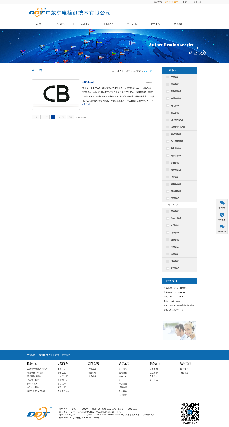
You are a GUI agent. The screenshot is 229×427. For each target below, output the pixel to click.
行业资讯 (92, 373)
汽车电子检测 (33, 380)
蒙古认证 (62, 387)
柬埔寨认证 (63, 380)
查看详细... (86, 104)
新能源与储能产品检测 (37, 369)
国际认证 (148, 71)
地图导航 (184, 373)
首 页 (38, 24)
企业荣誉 (123, 391)
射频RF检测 (32, 384)
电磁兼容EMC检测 (35, 373)
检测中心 (62, 24)
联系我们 (178, 24)
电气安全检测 (33, 387)
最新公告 (123, 384)
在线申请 (154, 373)
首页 (128, 71)
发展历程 (123, 373)
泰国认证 (62, 373)
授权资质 (123, 387)
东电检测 (66, 355)
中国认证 (62, 369)
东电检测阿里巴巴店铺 (49, 355)
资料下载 (154, 380)
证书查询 (154, 369)
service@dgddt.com (73, 415)
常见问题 (92, 376)
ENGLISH (197, 2)
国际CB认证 (173, 205)
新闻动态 (108, 24)
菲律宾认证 (63, 376)
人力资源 (123, 395)
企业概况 (123, 369)
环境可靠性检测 (34, 376)
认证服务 (85, 24)
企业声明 (123, 380)
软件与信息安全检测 (36, 391)
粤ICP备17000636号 (90, 418)
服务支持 (155, 24)
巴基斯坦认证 (64, 391)
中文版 (186, 2)
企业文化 (123, 376)
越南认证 (62, 384)
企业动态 (92, 369)
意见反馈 (154, 376)
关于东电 (132, 24)
